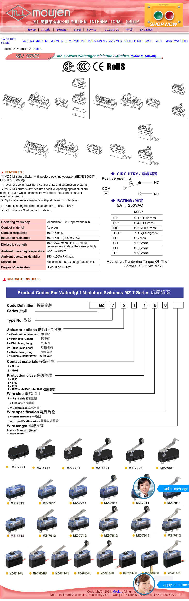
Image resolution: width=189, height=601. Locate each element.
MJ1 (76, 41)
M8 (52, 41)
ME (58, 41)
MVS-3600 (181, 41)
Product (62, 29)
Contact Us (111, 29)
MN (99, 41)
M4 (32, 41)
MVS (111, 41)
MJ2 (83, 41)
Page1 (37, 48)
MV (105, 41)
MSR (168, 41)
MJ (71, 41)
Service (91, 29)
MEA (64, 41)
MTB (140, 41)
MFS (119, 41)
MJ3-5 (92, 41)
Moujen (117, 591)
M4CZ (39, 41)
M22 (25, 41)
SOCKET (129, 41)
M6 (47, 41)
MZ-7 (158, 41)
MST (149, 41)
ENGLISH (146, 29)
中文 (129, 29)
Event (77, 29)
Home (32, 29)
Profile (45, 29)
